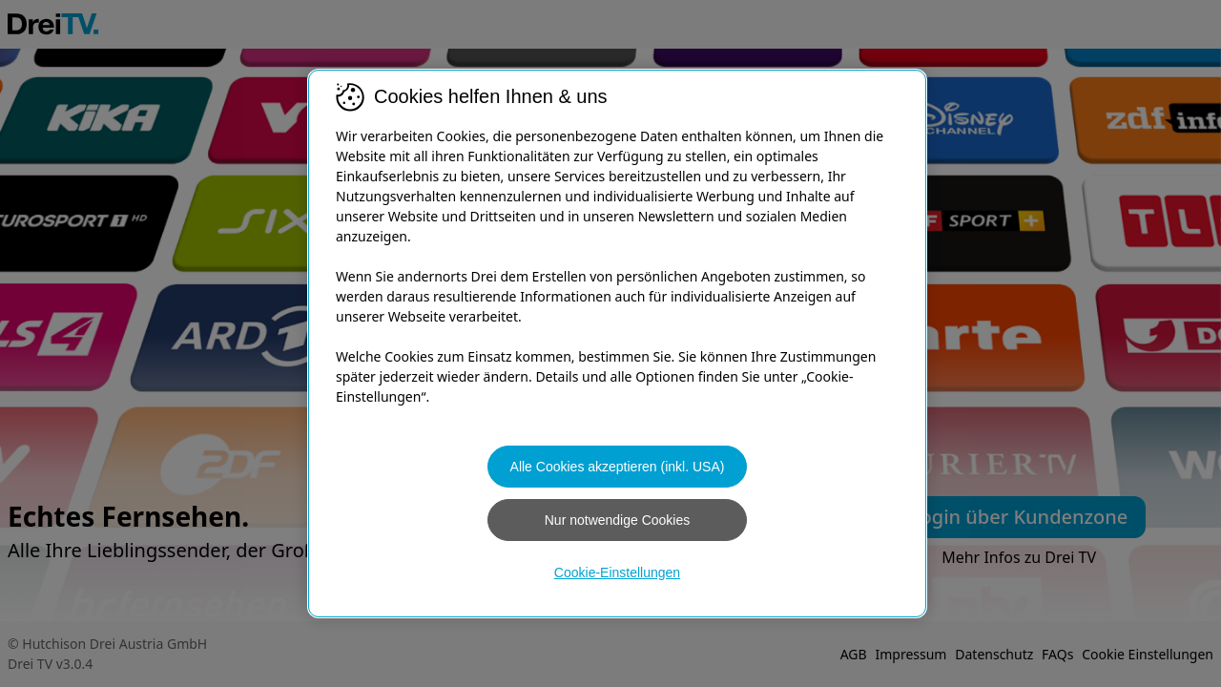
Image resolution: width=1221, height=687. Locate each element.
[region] (617, 343)
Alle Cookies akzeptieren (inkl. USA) (617, 466)
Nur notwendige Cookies (618, 520)
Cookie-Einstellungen (617, 572)
